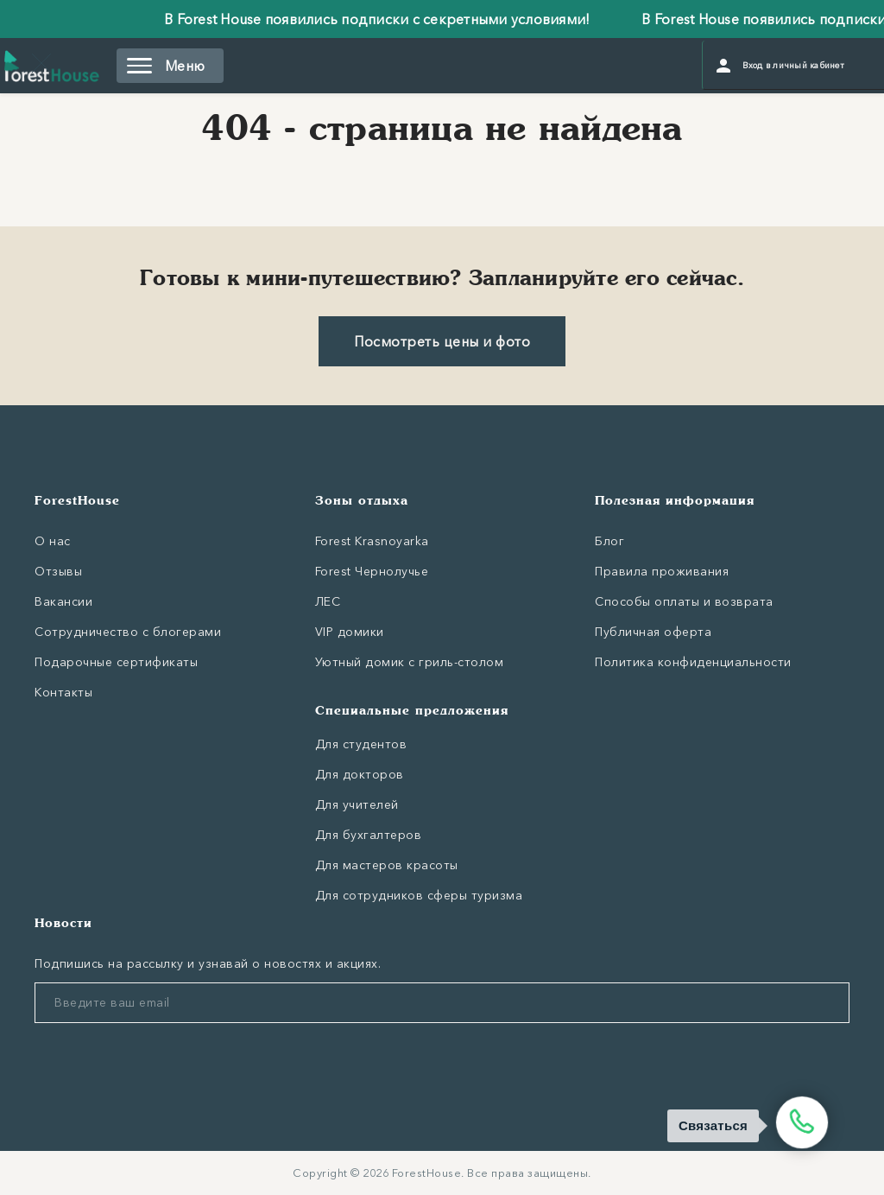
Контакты (63, 692)
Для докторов (359, 774)
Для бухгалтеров (368, 834)
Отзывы (58, 571)
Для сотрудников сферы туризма (419, 895)
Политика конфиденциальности (693, 662)
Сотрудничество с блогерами (128, 631)
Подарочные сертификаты (116, 662)
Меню (166, 65)
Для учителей (357, 804)
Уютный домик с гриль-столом (409, 662)
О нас (53, 541)
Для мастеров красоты (386, 865)
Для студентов (361, 744)
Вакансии (63, 601)
